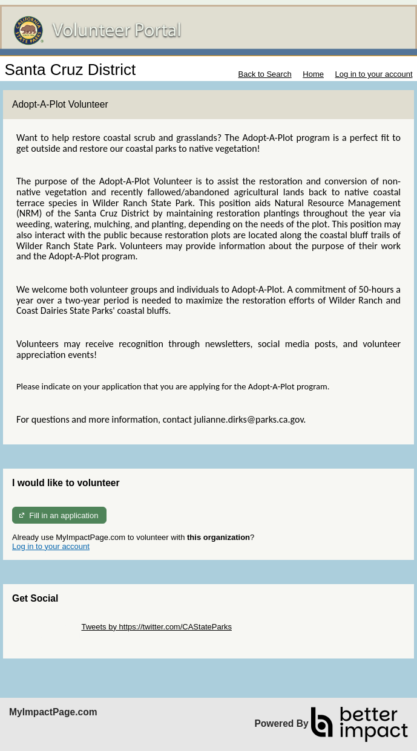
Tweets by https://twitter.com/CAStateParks (156, 626)
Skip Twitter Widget (45, 626)
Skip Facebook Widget (51, 635)
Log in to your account (374, 74)
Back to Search (264, 74)
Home (313, 74)
